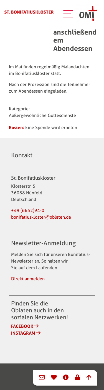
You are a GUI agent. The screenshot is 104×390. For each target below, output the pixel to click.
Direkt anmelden (28, 278)
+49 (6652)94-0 (27, 210)
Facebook (22, 326)
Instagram (23, 333)
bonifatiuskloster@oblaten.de (41, 217)
